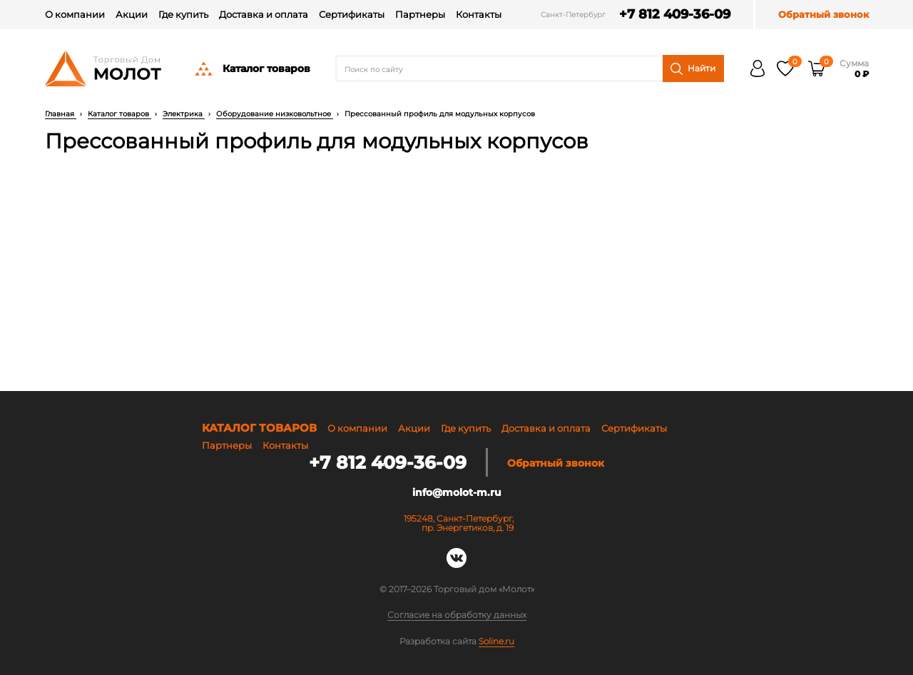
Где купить (183, 14)
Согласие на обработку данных (456, 615)
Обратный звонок (823, 14)
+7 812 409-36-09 (674, 14)
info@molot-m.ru (456, 492)
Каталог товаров (251, 68)
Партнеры (420, 14)
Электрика (184, 113)
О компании (75, 14)
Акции (132, 14)
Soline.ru (496, 641)
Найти (692, 69)
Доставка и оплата (263, 14)
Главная (60, 113)
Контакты (478, 14)
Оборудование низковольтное (274, 113)
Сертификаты (351, 14)
